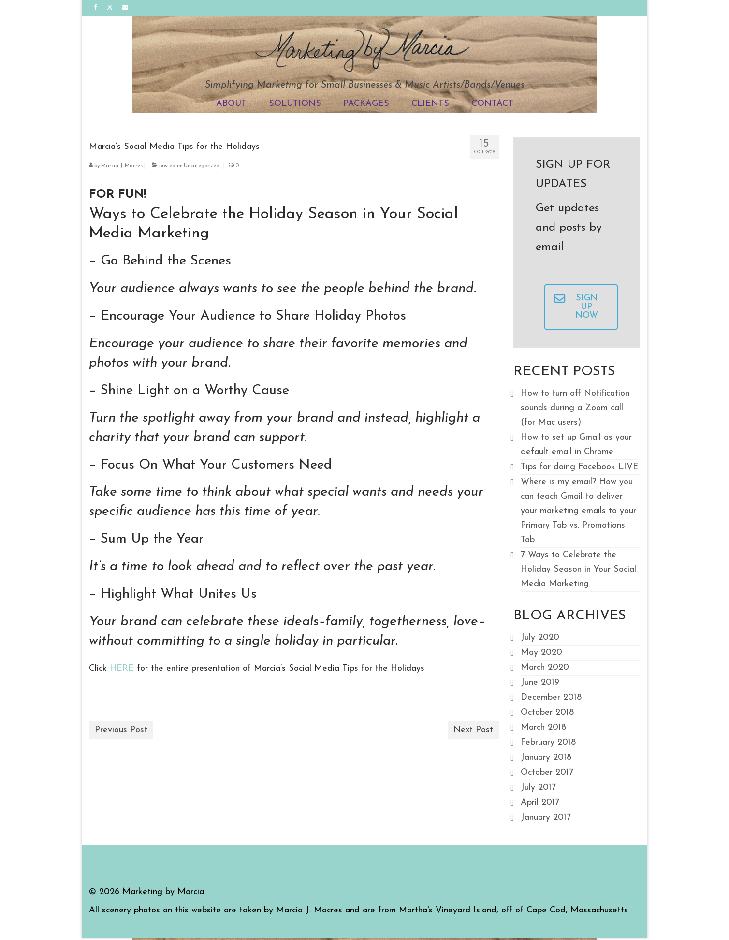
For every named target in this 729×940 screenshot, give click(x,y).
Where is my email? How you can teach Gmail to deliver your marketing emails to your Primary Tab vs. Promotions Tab (578, 510)
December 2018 (551, 697)
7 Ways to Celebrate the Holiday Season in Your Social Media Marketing (578, 569)
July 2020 (540, 637)
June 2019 (540, 682)
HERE (122, 668)
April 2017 (540, 802)
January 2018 (546, 757)
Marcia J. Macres (122, 166)
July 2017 (538, 787)
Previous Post (121, 729)
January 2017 (546, 817)
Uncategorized (201, 166)
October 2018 (547, 712)
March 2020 (545, 667)
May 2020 (541, 652)
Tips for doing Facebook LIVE (580, 466)
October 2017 (547, 772)
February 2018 (548, 742)
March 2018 (543, 727)
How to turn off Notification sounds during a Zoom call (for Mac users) (575, 408)
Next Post (473, 729)
